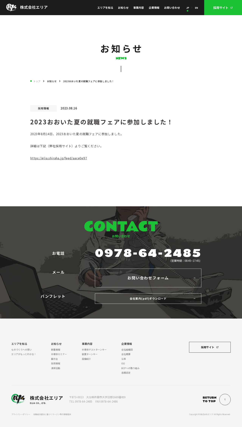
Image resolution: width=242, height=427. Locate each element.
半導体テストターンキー (94, 349)
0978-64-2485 (148, 253)
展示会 (54, 358)
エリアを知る (105, 7)
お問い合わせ (172, 7)
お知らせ (123, 7)
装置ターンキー (90, 354)
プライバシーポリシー (20, 414)
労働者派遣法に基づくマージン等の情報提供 (52, 414)
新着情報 (55, 349)
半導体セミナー (59, 354)
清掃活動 (55, 368)
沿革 (123, 358)
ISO (123, 363)
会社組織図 (127, 349)
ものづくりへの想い (21, 349)
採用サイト (207, 347)
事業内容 (138, 7)
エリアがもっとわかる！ (23, 354)
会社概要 (125, 354)
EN (196, 7)
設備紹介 (86, 358)
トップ (36, 81)
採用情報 (55, 363)
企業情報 (154, 7)
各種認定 (125, 372)
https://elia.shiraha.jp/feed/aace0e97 (58, 158)
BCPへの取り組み (130, 368)
